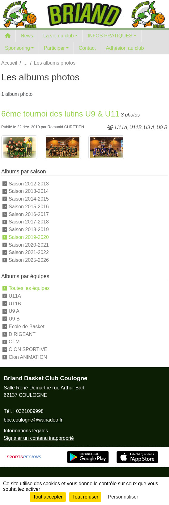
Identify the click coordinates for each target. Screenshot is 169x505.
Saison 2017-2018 (29, 221)
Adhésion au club (125, 48)
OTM (14, 341)
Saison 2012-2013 (29, 183)
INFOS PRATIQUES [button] (110, 35)
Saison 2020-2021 (29, 244)
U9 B (14, 318)
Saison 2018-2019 (29, 229)
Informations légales (26, 430)
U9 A (14, 311)
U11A (15, 296)
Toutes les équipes (29, 288)
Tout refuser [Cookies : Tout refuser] (85, 496)
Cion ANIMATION (28, 357)
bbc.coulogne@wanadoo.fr (33, 419)
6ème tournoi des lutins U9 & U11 (60, 113)
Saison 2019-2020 (29, 237)
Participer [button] (54, 48)
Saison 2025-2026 (29, 260)
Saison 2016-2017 (29, 214)
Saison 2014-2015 (29, 199)
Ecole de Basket (26, 326)
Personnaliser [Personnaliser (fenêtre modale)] (123, 496)
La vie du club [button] (58, 35)
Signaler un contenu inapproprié (39, 438)
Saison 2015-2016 (29, 206)
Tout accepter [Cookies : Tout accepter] (48, 496)
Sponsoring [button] (17, 48)
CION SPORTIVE (28, 349)
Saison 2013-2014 (29, 191)
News (27, 35)
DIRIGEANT (22, 334)
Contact (87, 48)
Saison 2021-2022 (29, 252)
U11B (15, 303)
